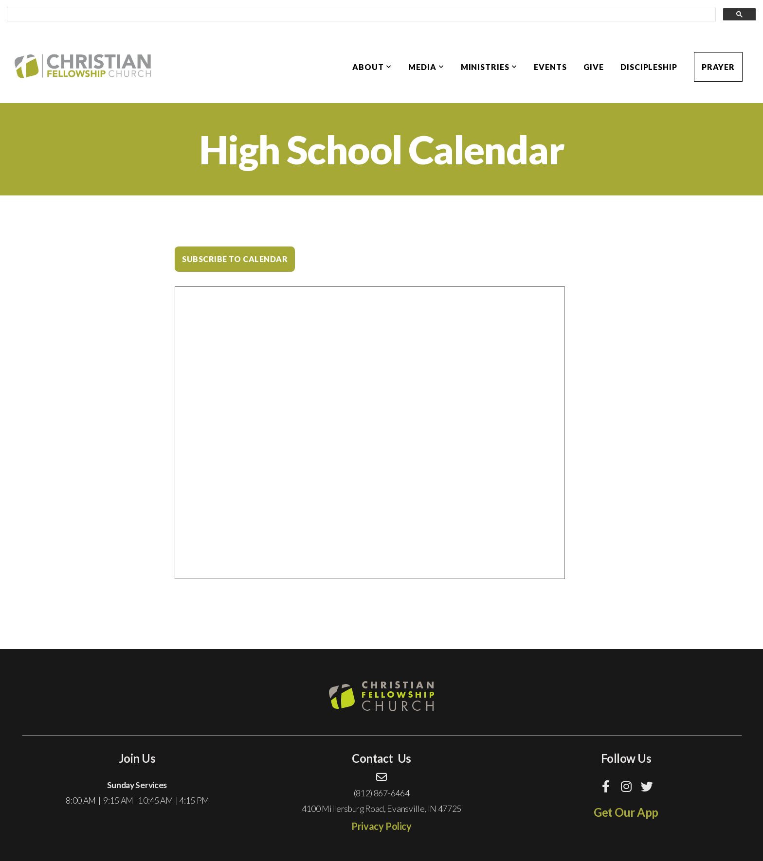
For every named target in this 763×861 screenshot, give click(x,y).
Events (550, 66)
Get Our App (626, 812)
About (372, 66)
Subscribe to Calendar (235, 259)
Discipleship (649, 66)
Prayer (718, 66)
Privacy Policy (381, 826)
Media (426, 66)
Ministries (489, 66)
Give (593, 66)
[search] (360, 14)
